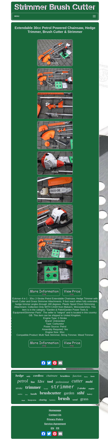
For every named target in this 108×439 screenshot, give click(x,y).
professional (62, 381)
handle (34, 394)
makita (20, 394)
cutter (77, 380)
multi (89, 381)
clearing (43, 400)
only (29, 376)
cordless (38, 375)
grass (84, 399)
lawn (92, 376)
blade (23, 400)
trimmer (33, 387)
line (33, 382)
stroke (19, 388)
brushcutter (50, 393)
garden (69, 393)
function (77, 375)
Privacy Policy (55, 419)
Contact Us (55, 415)
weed (75, 399)
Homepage (55, 410)
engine (91, 388)
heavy (86, 377)
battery (89, 394)
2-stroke (81, 388)
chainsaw (51, 375)
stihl (80, 393)
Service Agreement (55, 423)
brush (64, 398)
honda (46, 389)
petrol (22, 380)
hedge (19, 375)
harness (52, 400)
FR (57, 428)
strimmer (62, 387)
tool (50, 381)
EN (52, 428)
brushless (65, 376)
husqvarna (32, 400)
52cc (41, 381)
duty (26, 394)
